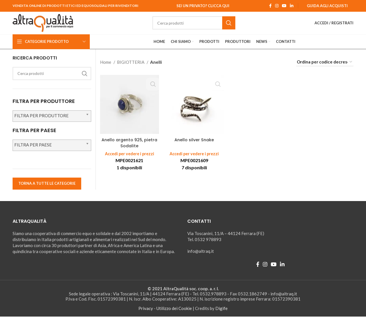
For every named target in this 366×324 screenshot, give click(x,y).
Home (106, 69)
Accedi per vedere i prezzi (129, 161)
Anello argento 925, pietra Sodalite (129, 150)
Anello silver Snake (194, 147)
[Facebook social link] (270, 6)
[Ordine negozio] (324, 69)
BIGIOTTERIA (131, 69)
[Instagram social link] (276, 6)
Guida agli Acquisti (327, 5)
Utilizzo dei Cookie (174, 315)
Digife (221, 315)
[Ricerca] (203, 26)
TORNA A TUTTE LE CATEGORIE (46, 191)
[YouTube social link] (284, 6)
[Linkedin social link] (291, 6)
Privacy (145, 315)
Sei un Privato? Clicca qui (202, 5)
